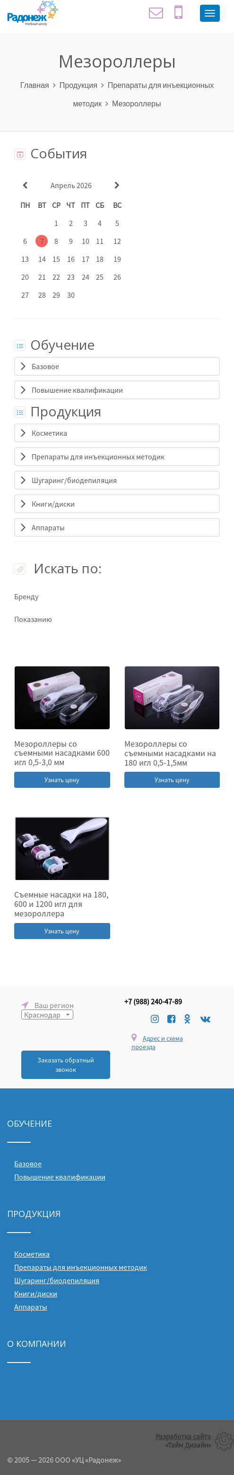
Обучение (54, 345)
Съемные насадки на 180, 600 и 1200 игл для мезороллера (61, 904)
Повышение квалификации (77, 390)
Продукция (78, 84)
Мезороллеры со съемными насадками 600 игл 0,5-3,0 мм (62, 753)
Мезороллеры (136, 103)
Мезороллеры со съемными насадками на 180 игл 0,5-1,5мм (170, 753)
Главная (34, 84)
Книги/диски (53, 504)
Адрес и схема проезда (157, 1042)
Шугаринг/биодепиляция (74, 480)
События (50, 153)
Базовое (45, 366)
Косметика (49, 433)
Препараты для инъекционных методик (98, 456)
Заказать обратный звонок (65, 1065)
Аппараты (48, 527)
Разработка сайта (183, 1436)
